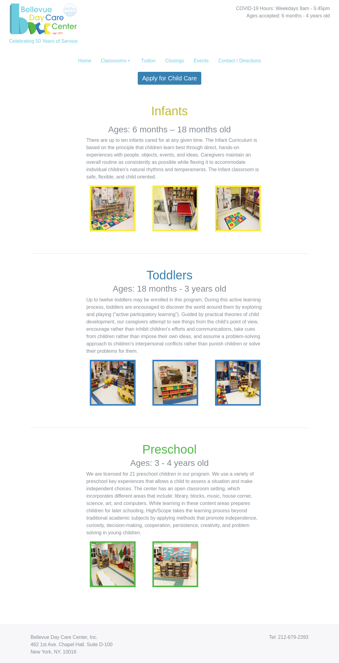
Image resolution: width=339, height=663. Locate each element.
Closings (174, 60)
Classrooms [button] (113, 60)
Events (201, 60)
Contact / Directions (239, 60)
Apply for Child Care (169, 78)
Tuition (148, 60)
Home (84, 60)
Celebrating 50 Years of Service (43, 22)
